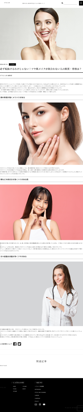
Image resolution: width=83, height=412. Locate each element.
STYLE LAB (7, 2)
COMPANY (37, 398)
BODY (24, 389)
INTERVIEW (38, 389)
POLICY (37, 401)
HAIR (14, 386)
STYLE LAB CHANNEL (40, 392)
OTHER (15, 391)
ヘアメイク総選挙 (39, 386)
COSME (25, 386)
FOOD (14, 389)
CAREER (37, 395)
